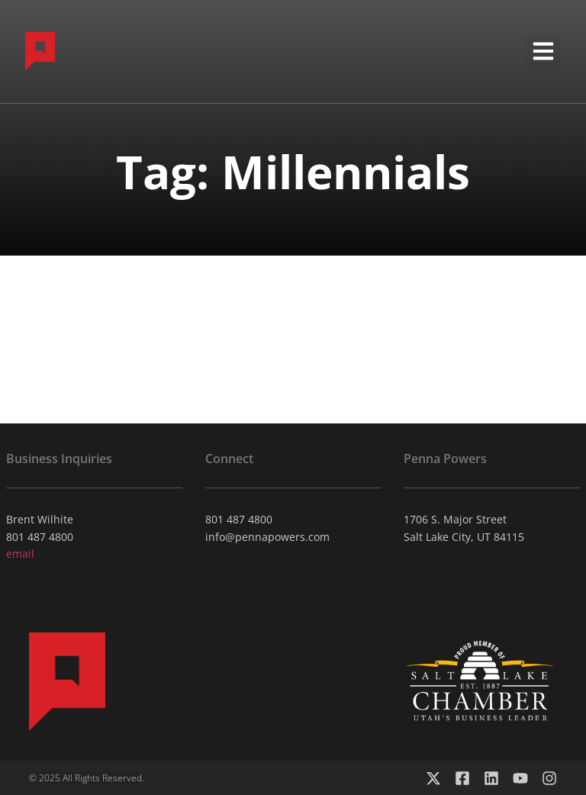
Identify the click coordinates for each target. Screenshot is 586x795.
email (20, 553)
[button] (543, 51)
